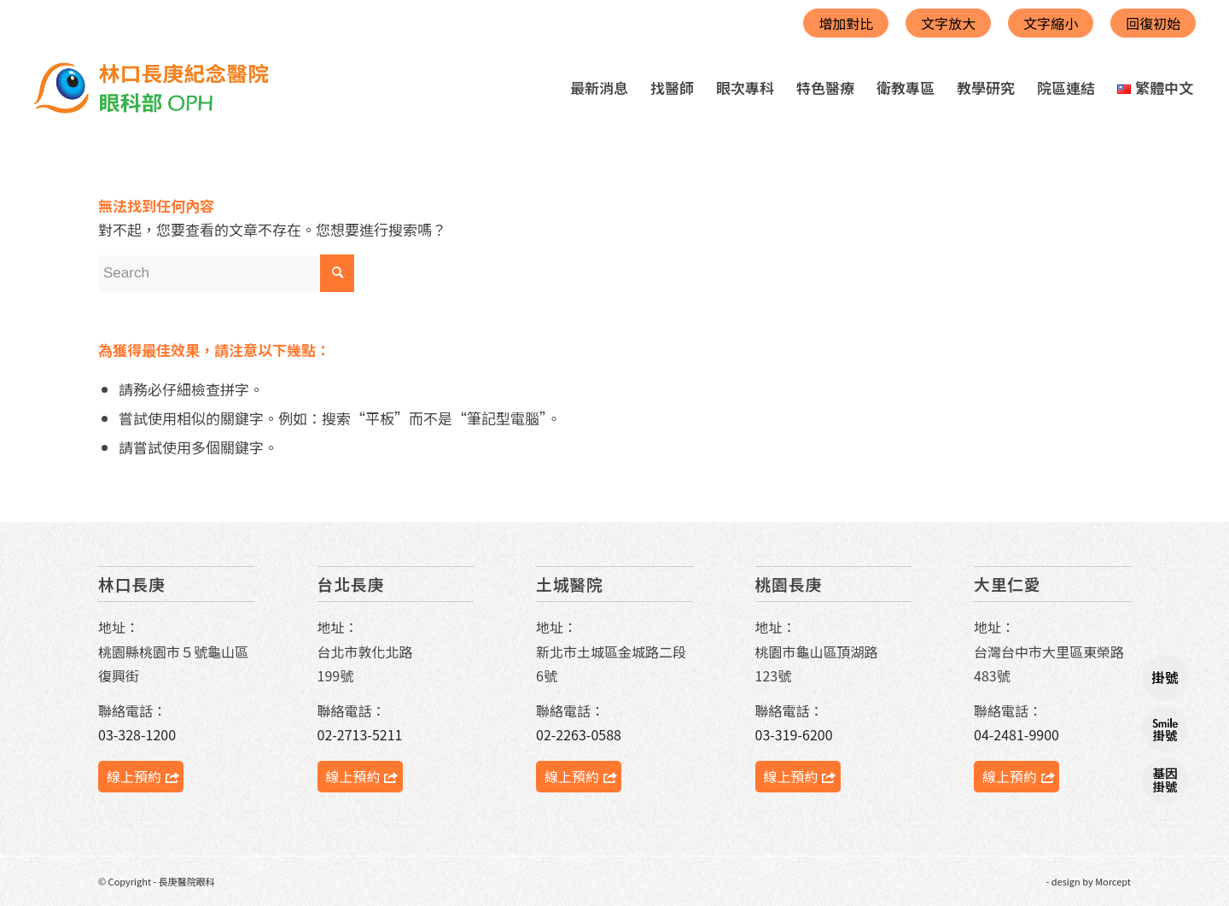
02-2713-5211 (360, 734)
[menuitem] (599, 87)
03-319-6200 (794, 734)
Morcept (1113, 881)
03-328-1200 (137, 734)
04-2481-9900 (1016, 734)
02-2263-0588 (578, 734)
